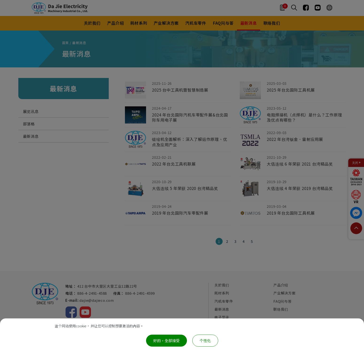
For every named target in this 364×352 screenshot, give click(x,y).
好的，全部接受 (166, 340)
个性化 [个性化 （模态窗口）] (205, 340)
